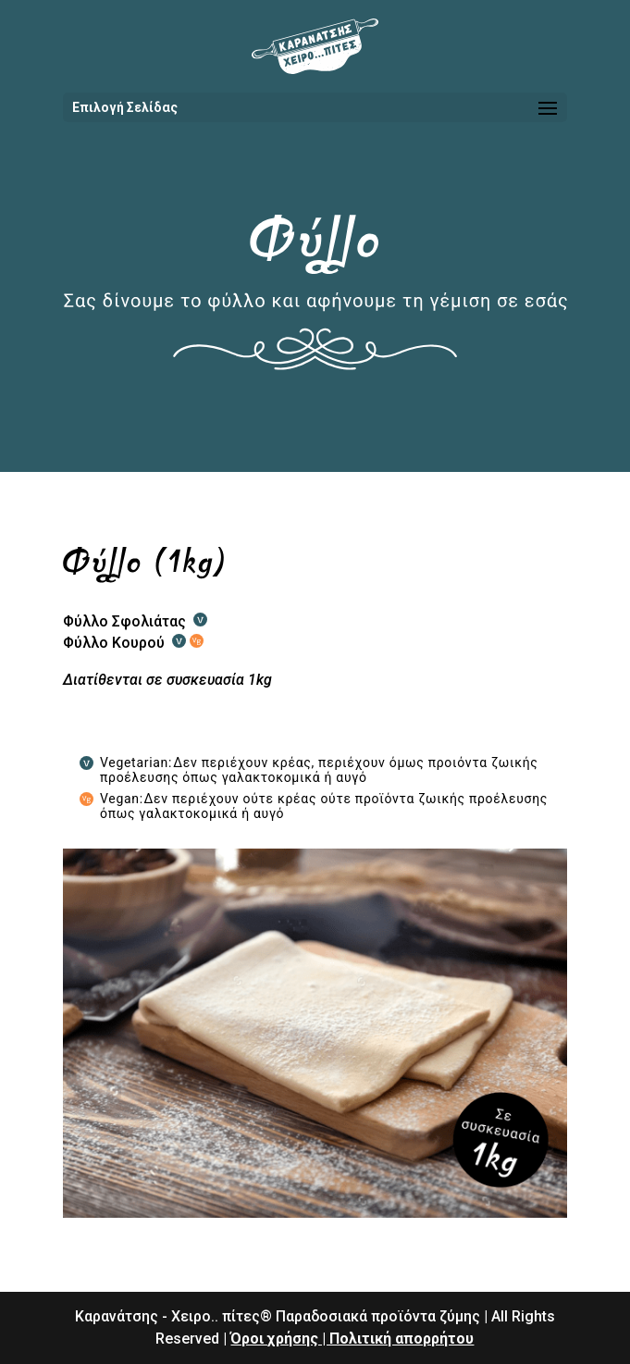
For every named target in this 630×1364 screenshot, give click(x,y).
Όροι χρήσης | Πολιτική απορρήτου (352, 1338)
